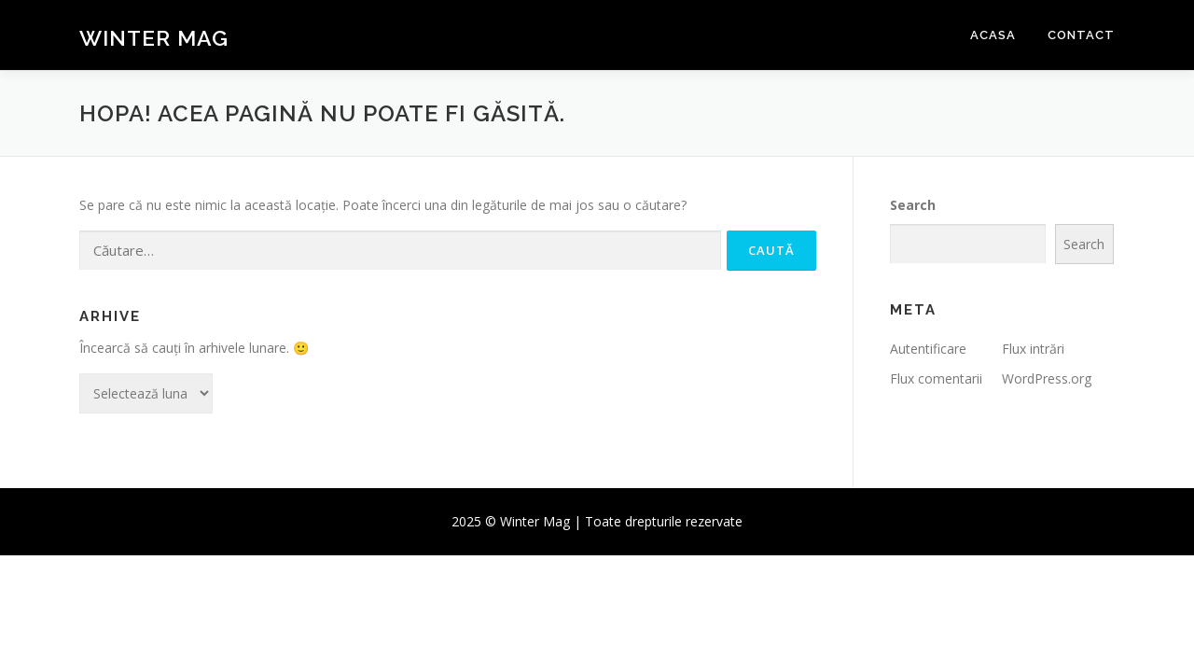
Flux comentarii (936, 378)
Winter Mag (154, 37)
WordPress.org (1046, 378)
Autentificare (928, 348)
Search (913, 205)
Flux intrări (1033, 348)
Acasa (993, 35)
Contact (1081, 35)
